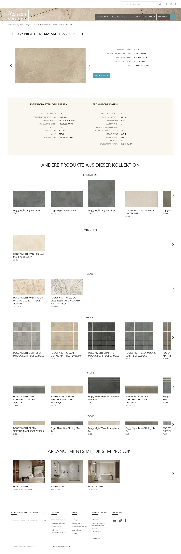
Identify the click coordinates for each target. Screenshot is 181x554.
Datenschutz (96, 535)
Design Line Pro (77, 527)
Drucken (101, 75)
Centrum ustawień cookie (61, 550)
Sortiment (163, 17)
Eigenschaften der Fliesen (48, 104)
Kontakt (74, 537)
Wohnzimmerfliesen (58, 523)
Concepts (135, 17)
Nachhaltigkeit (119, 17)
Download (95, 538)
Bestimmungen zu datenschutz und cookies (98, 529)
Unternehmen (76, 534)
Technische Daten (105, 104)
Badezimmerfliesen (58, 527)
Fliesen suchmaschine (79, 530)
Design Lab (149, 17)
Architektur (102, 17)
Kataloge (75, 523)
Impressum (96, 542)
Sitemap (95, 523)
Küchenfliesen (56, 530)
